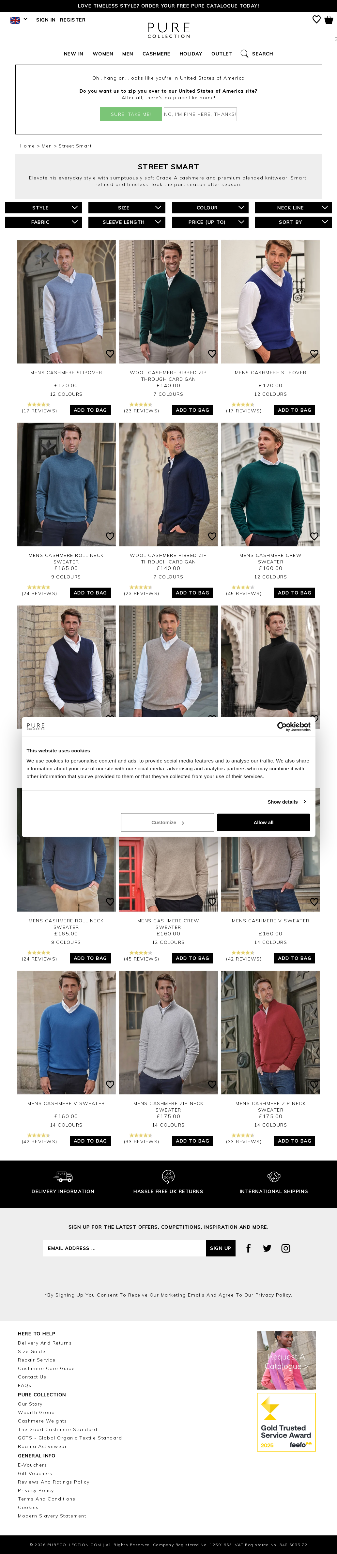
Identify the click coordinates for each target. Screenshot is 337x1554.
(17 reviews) (39, 408)
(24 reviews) (39, 590)
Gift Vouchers (35, 1473)
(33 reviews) (142, 1139)
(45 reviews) (244, 590)
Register (72, 20)
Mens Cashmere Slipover (66, 373)
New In (74, 54)
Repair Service (36, 1360)
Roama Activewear (42, 1446)
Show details (283, 801)
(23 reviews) (142, 408)
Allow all (264, 822)
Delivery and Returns (45, 1343)
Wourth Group (36, 1412)
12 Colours (66, 394)
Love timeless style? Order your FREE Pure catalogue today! (168, 6)
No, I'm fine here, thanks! (200, 114)
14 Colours (270, 942)
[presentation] (168, 1274)
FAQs (24, 1385)
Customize (167, 822)
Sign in (46, 20)
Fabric (54, 222)
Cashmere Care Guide (46, 1368)
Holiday (191, 54)
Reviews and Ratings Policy (53, 1482)
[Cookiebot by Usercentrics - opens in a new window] (282, 726)
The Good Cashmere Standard (57, 1429)
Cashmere (157, 54)
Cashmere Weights (42, 1421)
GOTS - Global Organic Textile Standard (70, 1438)
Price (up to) (216, 222)
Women (103, 54)
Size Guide (31, 1351)
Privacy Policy (36, 1490)
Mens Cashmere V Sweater (271, 921)
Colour (220, 208)
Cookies (28, 1507)
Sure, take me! (131, 114)
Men (127, 54)
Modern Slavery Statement (52, 1516)
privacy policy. (274, 1295)
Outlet (222, 54)
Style (55, 208)
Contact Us (32, 1377)
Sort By (303, 222)
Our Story (30, 1404)
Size (139, 208)
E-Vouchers (32, 1465)
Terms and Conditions (46, 1499)
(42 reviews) (244, 956)
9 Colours (66, 577)
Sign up (221, 1248)
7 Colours (169, 394)
